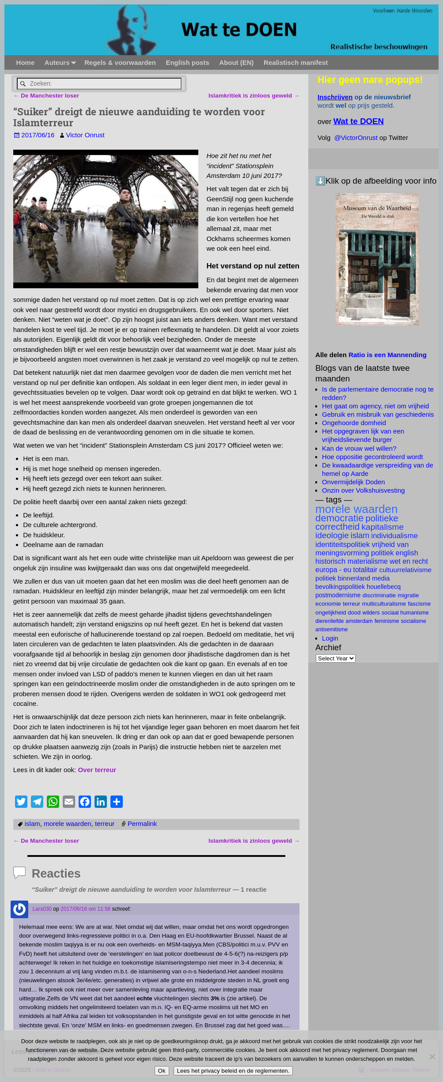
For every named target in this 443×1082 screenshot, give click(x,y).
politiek (382, 553)
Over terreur (97, 769)
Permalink (142, 823)
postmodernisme (337, 595)
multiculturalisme (384, 603)
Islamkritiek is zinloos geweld (253, 95)
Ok (162, 1070)
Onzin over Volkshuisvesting (363, 490)
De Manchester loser (46, 95)
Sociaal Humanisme (405, 613)
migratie (408, 595)
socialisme (413, 621)
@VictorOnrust (356, 137)
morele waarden (67, 823)
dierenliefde (329, 621)
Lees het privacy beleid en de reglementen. (233, 1070)
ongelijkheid (330, 612)
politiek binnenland (342, 578)
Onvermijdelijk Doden (353, 482)
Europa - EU (333, 569)
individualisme (394, 536)
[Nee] (432, 1056)
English (407, 553)
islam (32, 823)
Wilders (371, 613)
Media (381, 578)
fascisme (419, 603)
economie (328, 603)
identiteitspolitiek (342, 544)
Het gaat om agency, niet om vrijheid (375, 406)
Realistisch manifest (296, 62)
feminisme (387, 621)
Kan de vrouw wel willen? (359, 448)
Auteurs (61, 62)
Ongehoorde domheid (354, 422)
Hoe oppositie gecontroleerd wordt (372, 456)
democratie (339, 518)
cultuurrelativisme (405, 569)
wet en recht (409, 561)
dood (354, 612)
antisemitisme (331, 629)
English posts (187, 62)
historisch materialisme (351, 561)
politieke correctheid (356, 522)
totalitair (365, 569)
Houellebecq (384, 586)
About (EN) (236, 62)
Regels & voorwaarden (120, 62)
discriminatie (379, 595)
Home (25, 62)
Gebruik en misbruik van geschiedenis (378, 414)
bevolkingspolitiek (340, 586)
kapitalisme (382, 527)
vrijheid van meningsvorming (362, 548)
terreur (104, 823)
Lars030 (42, 908)
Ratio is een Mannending (387, 354)
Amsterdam (359, 621)
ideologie (332, 535)
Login (330, 638)
